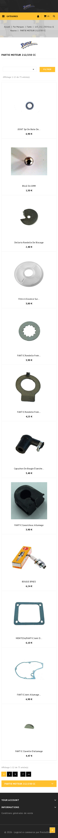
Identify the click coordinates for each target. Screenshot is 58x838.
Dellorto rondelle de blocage (29, 242)
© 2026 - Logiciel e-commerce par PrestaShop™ (29, 832)
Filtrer (47, 69)
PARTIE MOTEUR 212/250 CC (19, 783)
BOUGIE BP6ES (29, 581)
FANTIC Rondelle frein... (29, 355)
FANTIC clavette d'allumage (29, 751)
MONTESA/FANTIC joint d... (29, 638)
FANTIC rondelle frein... (29, 412)
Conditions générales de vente (17, 813)
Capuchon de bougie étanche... (29, 468)
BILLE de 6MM (29, 186)
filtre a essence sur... (29, 299)
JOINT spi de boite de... (29, 129)
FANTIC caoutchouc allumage (29, 525)
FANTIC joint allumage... (29, 694)
